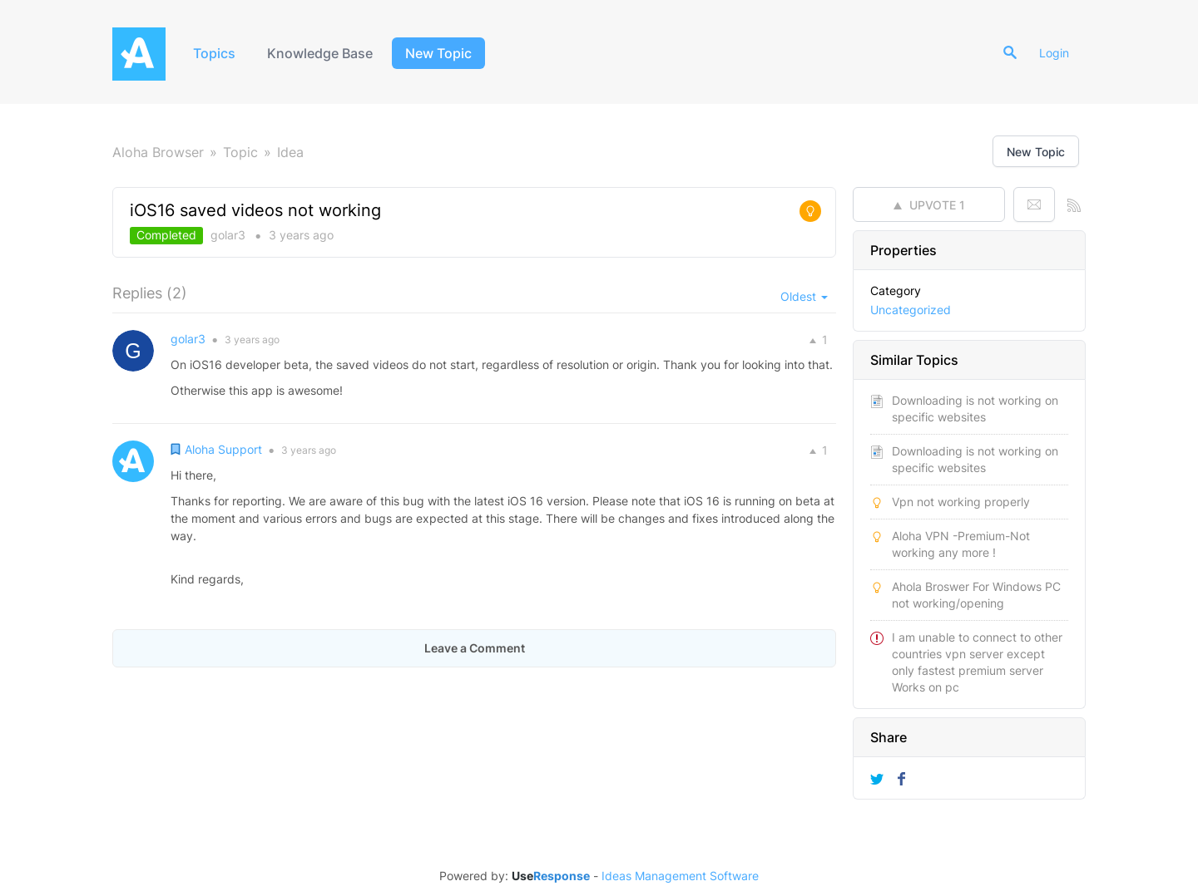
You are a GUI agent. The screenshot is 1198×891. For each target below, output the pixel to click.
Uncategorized (910, 310)
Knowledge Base (320, 53)
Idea (290, 152)
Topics (214, 53)
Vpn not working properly (961, 502)
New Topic (438, 53)
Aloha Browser (158, 152)
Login (1054, 53)
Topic (240, 152)
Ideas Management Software (680, 876)
